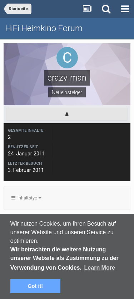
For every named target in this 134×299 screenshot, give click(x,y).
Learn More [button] (99, 268)
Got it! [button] (35, 286)
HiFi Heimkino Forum (44, 28)
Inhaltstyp (26, 198)
